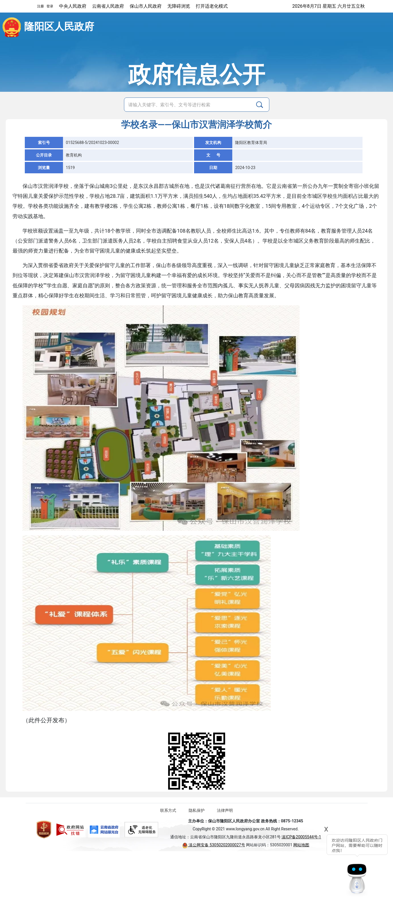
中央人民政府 (72, 6)
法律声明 (225, 810)
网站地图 (301, 845)
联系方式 (168, 810)
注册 (40, 6)
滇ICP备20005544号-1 (301, 837)
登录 (49, 6)
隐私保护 (197, 810)
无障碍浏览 (178, 6)
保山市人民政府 (146, 6)
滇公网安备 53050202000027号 (213, 845)
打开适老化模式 (212, 6)
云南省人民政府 (108, 6)
